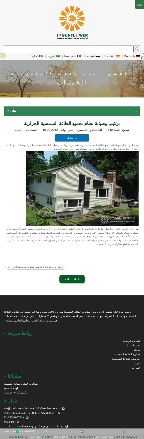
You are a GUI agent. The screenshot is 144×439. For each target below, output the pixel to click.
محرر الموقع (22, 129)
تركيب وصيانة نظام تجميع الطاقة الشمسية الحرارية (36, 266)
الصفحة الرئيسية (131, 340)
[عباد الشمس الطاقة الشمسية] (8, 305)
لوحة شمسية (11, 388)
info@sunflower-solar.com (19, 408)
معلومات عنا (133, 345)
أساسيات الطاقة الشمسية (126, 358)
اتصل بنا (136, 367)
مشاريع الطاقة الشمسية (127, 354)
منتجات (136, 349)
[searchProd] (68, 49)
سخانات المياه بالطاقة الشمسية (21, 383)
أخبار (137, 363)
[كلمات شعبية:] (137, 49)
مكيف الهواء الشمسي (15, 392)
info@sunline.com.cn (48, 408)
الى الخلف (72, 279)
